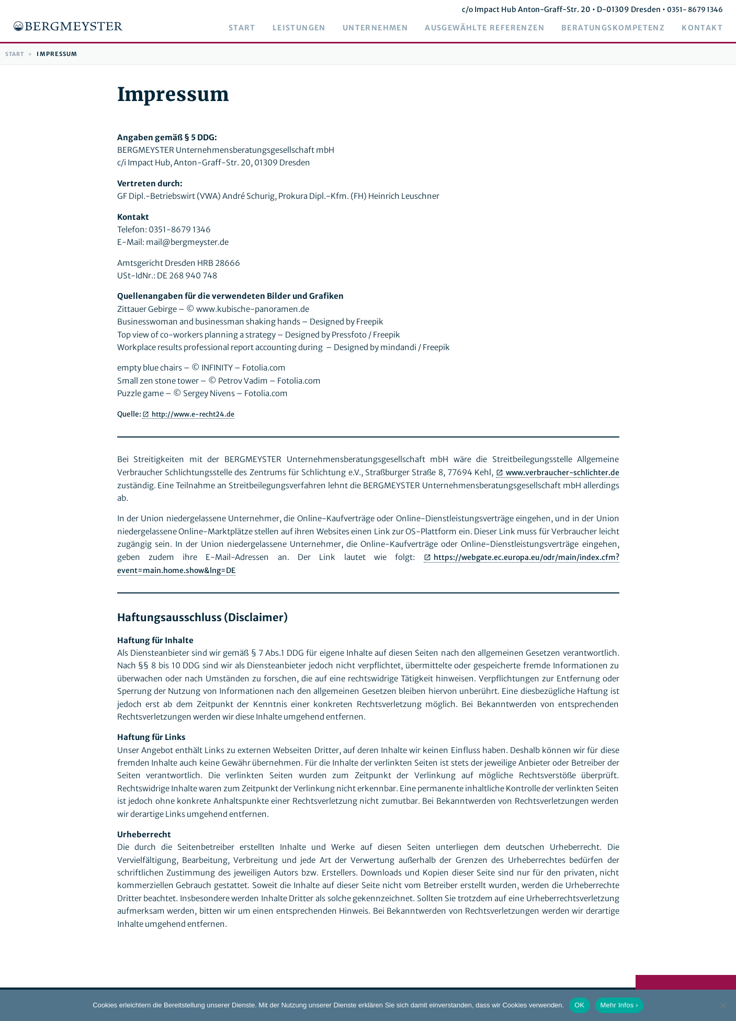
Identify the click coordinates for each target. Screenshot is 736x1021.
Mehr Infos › (619, 1005)
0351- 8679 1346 (701, 9)
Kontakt (710, 28)
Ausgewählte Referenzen (492, 28)
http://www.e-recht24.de (196, 414)
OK (579, 1005)
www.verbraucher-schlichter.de (560, 473)
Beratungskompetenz (621, 28)
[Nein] (723, 1005)
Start (250, 28)
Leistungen (307, 28)
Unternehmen (383, 28)
